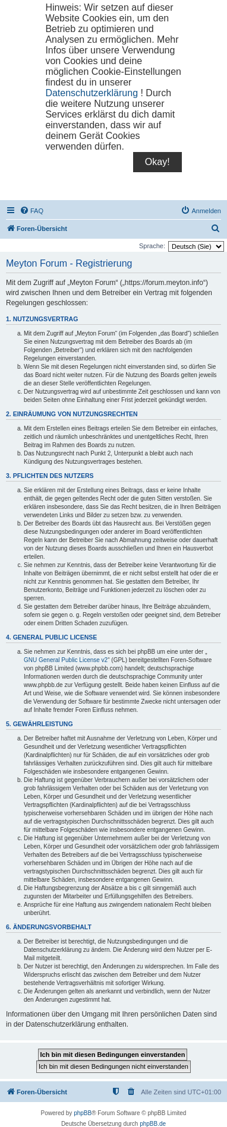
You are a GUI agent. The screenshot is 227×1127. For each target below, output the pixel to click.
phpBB (83, 1113)
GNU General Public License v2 (66, 660)
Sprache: (152, 245)
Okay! (157, 162)
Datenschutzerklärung (91, 93)
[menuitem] (31, 211)
